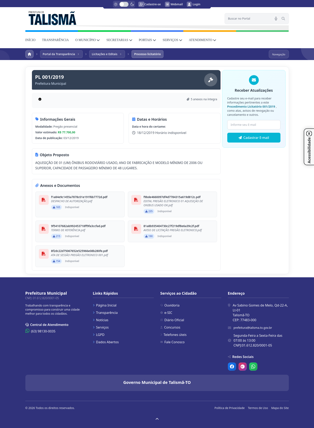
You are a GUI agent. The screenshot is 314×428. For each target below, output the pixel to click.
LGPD (99, 334)
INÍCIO (30, 40)
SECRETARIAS (119, 40)
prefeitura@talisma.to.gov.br (253, 328)
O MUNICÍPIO (87, 40)
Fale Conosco (172, 342)
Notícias (100, 320)
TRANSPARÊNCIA (55, 40)
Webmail (174, 4)
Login (193, 4)
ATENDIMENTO (202, 40)
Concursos (170, 327)
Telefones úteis (173, 334)
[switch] (123, 4)
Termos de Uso (258, 408)
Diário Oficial (172, 320)
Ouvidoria (170, 305)
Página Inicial (105, 305)
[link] (122, 17)
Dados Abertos (106, 342)
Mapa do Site (280, 408)
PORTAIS (147, 40)
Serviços (101, 327)
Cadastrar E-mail (254, 137)
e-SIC (166, 312)
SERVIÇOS (172, 40)
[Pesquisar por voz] (276, 18)
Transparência (105, 312)
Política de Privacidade (230, 408)
